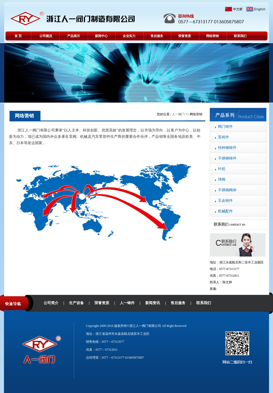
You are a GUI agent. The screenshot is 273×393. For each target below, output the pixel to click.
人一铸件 (127, 303)
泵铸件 (223, 137)
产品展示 (73, 36)
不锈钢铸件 (227, 158)
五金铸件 (225, 201)
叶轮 (221, 169)
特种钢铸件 (227, 148)
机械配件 (225, 211)
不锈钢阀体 (227, 190)
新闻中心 (101, 36)
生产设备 (76, 303)
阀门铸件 (225, 127)
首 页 (18, 36)
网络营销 (212, 36)
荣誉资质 (184, 36)
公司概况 (45, 36)
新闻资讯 (152, 303)
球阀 (221, 179)
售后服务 (157, 36)
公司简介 (51, 303)
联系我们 (240, 36)
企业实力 (129, 36)
